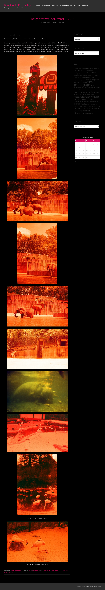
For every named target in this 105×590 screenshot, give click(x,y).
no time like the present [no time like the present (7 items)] (91, 101)
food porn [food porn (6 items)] (84, 87)
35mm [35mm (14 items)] (85, 68)
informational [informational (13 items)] (91, 90)
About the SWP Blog (43, 5)
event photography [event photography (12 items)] (92, 80)
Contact (55, 5)
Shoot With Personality (17, 5)
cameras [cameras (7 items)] (76, 77)
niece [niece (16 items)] (76, 101)
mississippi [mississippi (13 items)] (77, 99)
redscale (10, 572)
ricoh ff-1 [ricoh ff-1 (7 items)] (93, 106)
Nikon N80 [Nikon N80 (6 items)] (81, 101)
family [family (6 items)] (85, 82)
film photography (16, 570)
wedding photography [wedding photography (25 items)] (82, 111)
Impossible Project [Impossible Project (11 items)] (80, 90)
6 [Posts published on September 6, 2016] (79, 147)
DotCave (90, 586)
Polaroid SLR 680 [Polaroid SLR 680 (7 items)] (86, 106)
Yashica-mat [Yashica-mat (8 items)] (89, 113)
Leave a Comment (29, 39)
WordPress (97, 586)
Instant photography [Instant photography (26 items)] (83, 92)
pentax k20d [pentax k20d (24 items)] (79, 104)
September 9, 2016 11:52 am (13, 39)
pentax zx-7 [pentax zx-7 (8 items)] (88, 104)
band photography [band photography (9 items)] (93, 68)
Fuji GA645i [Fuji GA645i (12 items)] (96, 87)
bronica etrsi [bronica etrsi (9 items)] (85, 73)
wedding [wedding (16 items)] (78, 111)
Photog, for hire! (66, 5)
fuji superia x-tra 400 (58, 570)
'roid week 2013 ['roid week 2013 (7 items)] (78, 68)
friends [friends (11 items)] (89, 87)
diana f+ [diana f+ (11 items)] (94, 77)
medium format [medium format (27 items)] (81, 97)
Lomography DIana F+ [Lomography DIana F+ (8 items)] (88, 94)
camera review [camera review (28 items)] (91, 75)
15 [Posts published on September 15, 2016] (87, 150)
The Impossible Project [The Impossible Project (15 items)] (85, 108)
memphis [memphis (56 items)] (94, 96)
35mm (30, 570)
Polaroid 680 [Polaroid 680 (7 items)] (77, 106)
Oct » (79, 162)
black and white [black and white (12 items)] (79, 70)
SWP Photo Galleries (81, 5)
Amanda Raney (41, 39)
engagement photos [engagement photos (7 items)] (79, 79)
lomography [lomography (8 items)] (77, 94)
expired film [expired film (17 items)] (79, 82)
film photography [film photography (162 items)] (83, 83)
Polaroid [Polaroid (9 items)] (94, 104)
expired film (36, 570)
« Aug (75, 162)
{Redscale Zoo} (13, 35)
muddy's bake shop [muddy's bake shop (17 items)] (89, 99)
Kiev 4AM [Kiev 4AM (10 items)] (96, 92)
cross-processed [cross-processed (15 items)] (85, 77)
